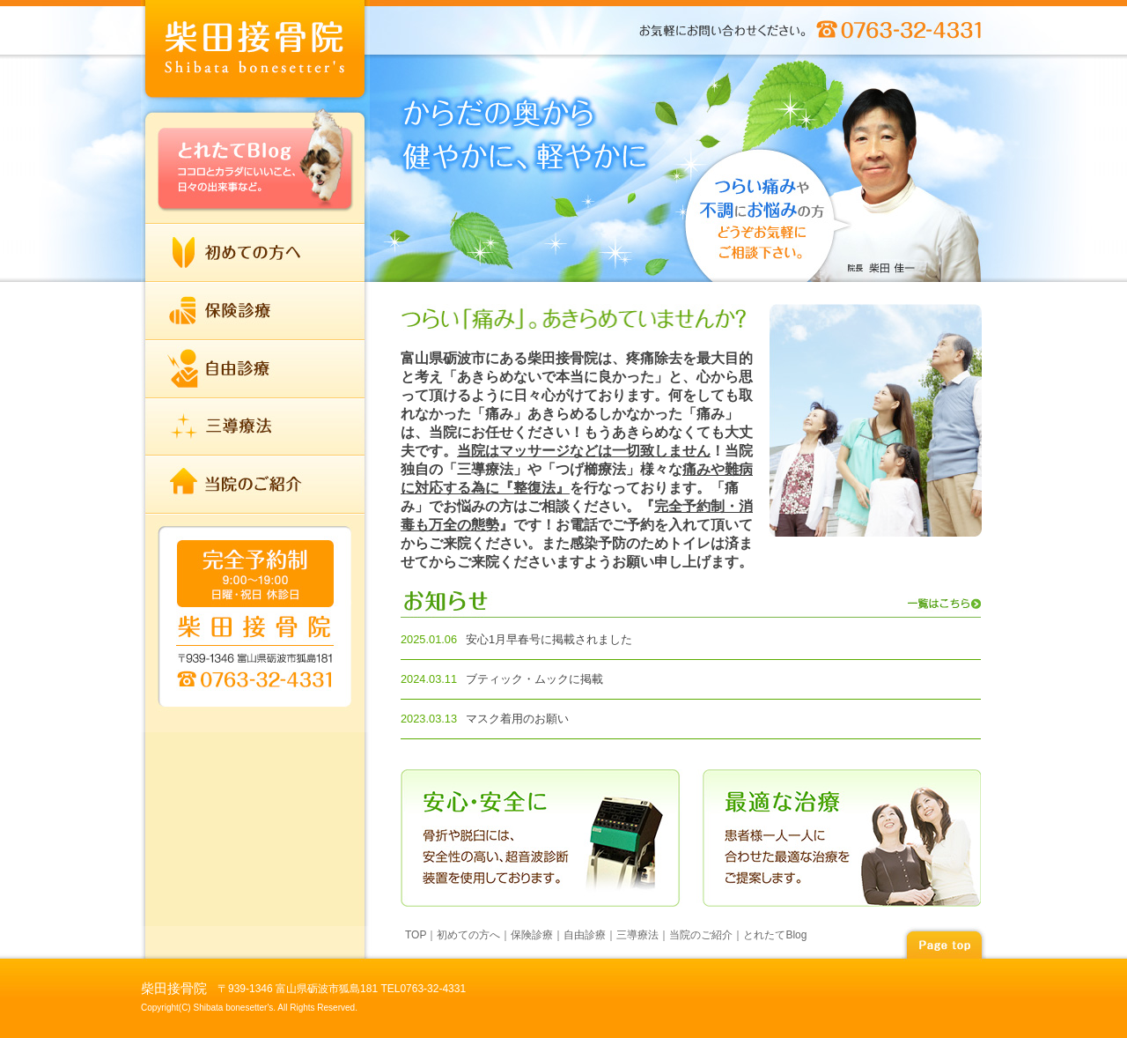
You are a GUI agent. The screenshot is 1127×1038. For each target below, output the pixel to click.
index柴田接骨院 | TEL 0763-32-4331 (255, 52)
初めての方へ (255, 253)
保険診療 (255, 311)
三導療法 (255, 426)
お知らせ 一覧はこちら (691, 604)
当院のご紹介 (255, 484)
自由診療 (255, 369)
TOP (415, 935)
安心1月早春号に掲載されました (549, 639)
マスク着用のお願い (517, 718)
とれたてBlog (255, 164)
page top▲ (944, 942)
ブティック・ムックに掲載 (534, 679)
